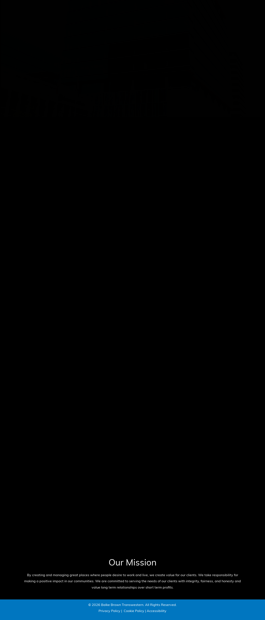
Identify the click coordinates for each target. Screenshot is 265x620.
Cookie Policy (134, 611)
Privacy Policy (109, 611)
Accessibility (156, 611)
